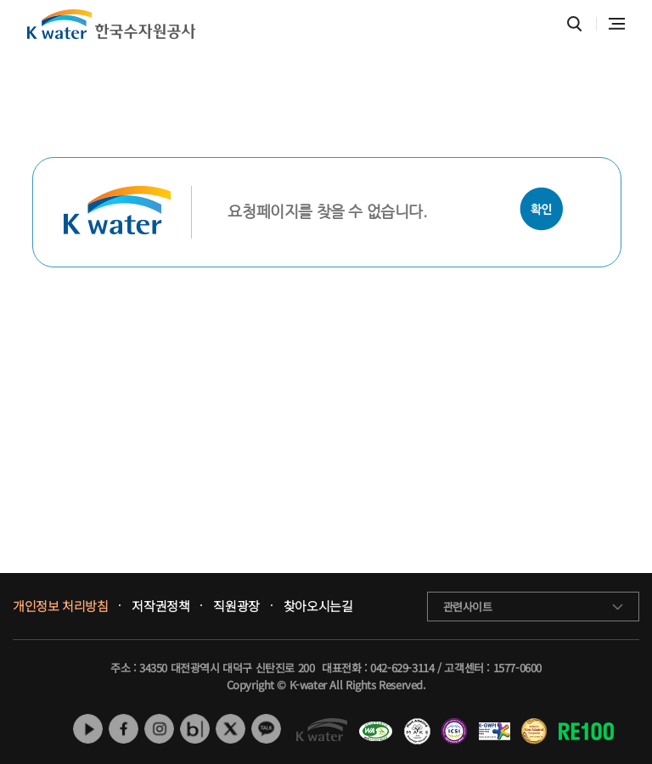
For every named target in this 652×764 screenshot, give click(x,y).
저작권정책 (160, 606)
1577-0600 (517, 668)
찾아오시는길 (318, 606)
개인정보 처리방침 (60, 606)
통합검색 (574, 24)
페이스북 (123, 729)
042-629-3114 (402, 668)
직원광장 (236, 606)
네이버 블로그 (195, 729)
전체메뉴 (617, 24)
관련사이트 (467, 606)
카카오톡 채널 (266, 729)
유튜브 (88, 729)
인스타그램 (159, 729)
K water (111, 24)
